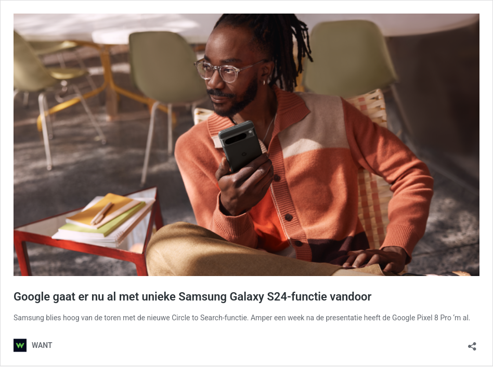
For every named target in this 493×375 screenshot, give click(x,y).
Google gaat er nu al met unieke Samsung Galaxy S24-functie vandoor (192, 296)
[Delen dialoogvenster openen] (472, 343)
